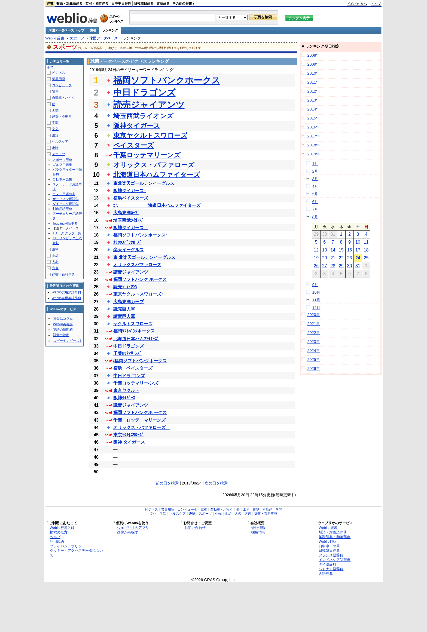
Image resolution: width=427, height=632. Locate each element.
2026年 (313, 368)
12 (316, 250)
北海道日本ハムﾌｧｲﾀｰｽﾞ (136, 338)
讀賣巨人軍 (124, 316)
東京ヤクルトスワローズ (150, 135)
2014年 (313, 109)
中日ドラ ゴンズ (129, 375)
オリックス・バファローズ (153, 164)
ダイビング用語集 (66, 204)
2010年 (313, 73)
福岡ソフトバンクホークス (166, 80)
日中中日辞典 (121, 3)
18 (366, 250)
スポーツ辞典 (62, 160)
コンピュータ (62, 85)
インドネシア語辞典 (334, 560)
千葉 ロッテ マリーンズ (139, 420)
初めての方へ (357, 4)
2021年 (313, 323)
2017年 (313, 136)
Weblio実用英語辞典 (66, 298)
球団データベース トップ (66, 30)
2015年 (313, 118)
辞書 (50, 3)
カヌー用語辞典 (64, 194)
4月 (315, 186)
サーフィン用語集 (66, 199)
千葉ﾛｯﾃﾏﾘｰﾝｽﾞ (127, 353)
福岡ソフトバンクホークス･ (140, 235)
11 (366, 242)
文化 (55, 129)
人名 (55, 262)
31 (357, 265)
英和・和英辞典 (97, 3)
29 (341, 265)
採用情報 (258, 532)
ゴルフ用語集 (62, 165)
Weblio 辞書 (54, 38)
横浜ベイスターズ (130, 198)
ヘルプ (376, 4)
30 (349, 265)
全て (50, 67)
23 (349, 258)
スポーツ (77, 38)
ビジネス (58, 73)
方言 (55, 268)
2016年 (313, 127)
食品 (55, 255)
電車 (55, 91)
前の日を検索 (167, 483)
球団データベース (103, 38)
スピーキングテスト (68, 341)
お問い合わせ (195, 528)
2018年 (313, 145)
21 (332, 258)
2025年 (313, 359)
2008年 (313, 55)
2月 (315, 171)
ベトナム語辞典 (331, 569)
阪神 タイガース (129, 442)
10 (357, 242)
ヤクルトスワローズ (132, 323)
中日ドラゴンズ (144, 92)
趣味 (55, 148)
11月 (316, 300)
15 (341, 250)
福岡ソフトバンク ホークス (140, 279)
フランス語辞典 (331, 555)
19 (316, 258)
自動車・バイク (63, 98)
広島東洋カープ (128, 301)
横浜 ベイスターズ (132, 368)
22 (341, 258)
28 (332, 265)
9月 (315, 285)
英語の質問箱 (63, 330)
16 (349, 250)
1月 (315, 163)
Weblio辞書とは (62, 528)
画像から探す (127, 532)
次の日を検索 (216, 483)
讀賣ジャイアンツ (130, 272)
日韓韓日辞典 (144, 3)
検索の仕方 (59, 532)
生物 (55, 249)
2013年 (313, 100)
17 (357, 250)
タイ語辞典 (327, 564)
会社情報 (258, 528)
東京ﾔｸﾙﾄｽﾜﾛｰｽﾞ (128, 434)
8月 (315, 217)
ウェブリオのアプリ (133, 528)
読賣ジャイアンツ (130, 405)
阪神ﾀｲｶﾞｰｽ (124, 397)
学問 (55, 123)
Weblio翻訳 (327, 541)
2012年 (313, 91)
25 (366, 258)
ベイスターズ (133, 145)
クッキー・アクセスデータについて (76, 552)
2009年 (313, 64)
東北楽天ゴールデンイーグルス (143, 183)
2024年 (313, 350)
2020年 (313, 314)
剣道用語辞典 (62, 209)
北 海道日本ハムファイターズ (156, 205)
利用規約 (57, 541)
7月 (315, 209)
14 (332, 250)
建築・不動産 (62, 116)
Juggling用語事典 (65, 223)
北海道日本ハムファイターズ (156, 174)
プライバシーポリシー (67, 546)
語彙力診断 (61, 335)
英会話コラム (63, 318)
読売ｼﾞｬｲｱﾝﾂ (125, 286)
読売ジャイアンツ (149, 105)
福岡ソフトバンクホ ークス (140, 412)
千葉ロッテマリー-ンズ (135, 383)
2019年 (313, 154)
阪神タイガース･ (129, 190)
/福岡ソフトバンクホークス (140, 360)
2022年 (313, 332)
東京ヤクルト (126, 390)
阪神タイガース (136, 125)
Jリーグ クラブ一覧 (67, 233)
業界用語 (58, 79)
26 (316, 265)
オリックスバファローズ (137, 264)
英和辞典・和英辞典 (334, 537)
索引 (93, 30)
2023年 (313, 341)
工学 (55, 110)
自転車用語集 (62, 179)
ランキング (110, 30)
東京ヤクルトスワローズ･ (138, 294)
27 (324, 265)
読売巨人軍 (124, 309)
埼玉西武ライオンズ (143, 115)
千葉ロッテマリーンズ (147, 155)
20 (324, 258)
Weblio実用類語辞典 (66, 292)
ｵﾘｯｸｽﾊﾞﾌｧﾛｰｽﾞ (127, 242)
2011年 (313, 82)
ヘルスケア (60, 141)
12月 (316, 307)
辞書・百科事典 (63, 274)
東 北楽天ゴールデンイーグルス (144, 257)
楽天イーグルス (128, 249)
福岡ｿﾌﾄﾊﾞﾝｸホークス (134, 331)
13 (324, 250)
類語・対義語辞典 (69, 3)
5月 (315, 194)
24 (357, 258)
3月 (315, 179)
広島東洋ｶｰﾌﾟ (126, 212)
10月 (316, 292)
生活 (55, 135)
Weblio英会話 (63, 324)
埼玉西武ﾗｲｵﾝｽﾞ (128, 220)
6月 (315, 202)
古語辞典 (163, 3)
